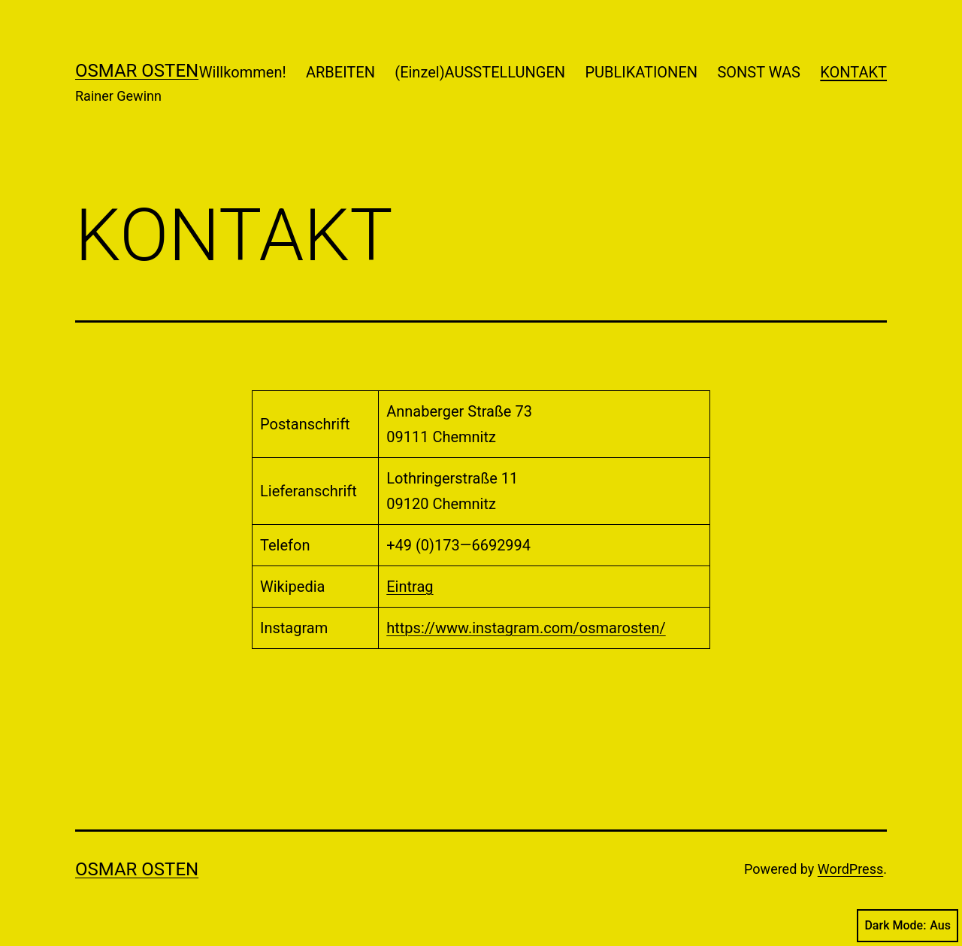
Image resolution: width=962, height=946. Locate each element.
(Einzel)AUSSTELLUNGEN (480, 72)
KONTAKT (853, 72)
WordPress (850, 869)
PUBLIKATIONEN (641, 72)
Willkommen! (242, 72)
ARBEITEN (340, 72)
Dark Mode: (907, 926)
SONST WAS (758, 72)
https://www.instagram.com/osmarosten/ (526, 628)
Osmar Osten (136, 70)
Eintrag (409, 587)
